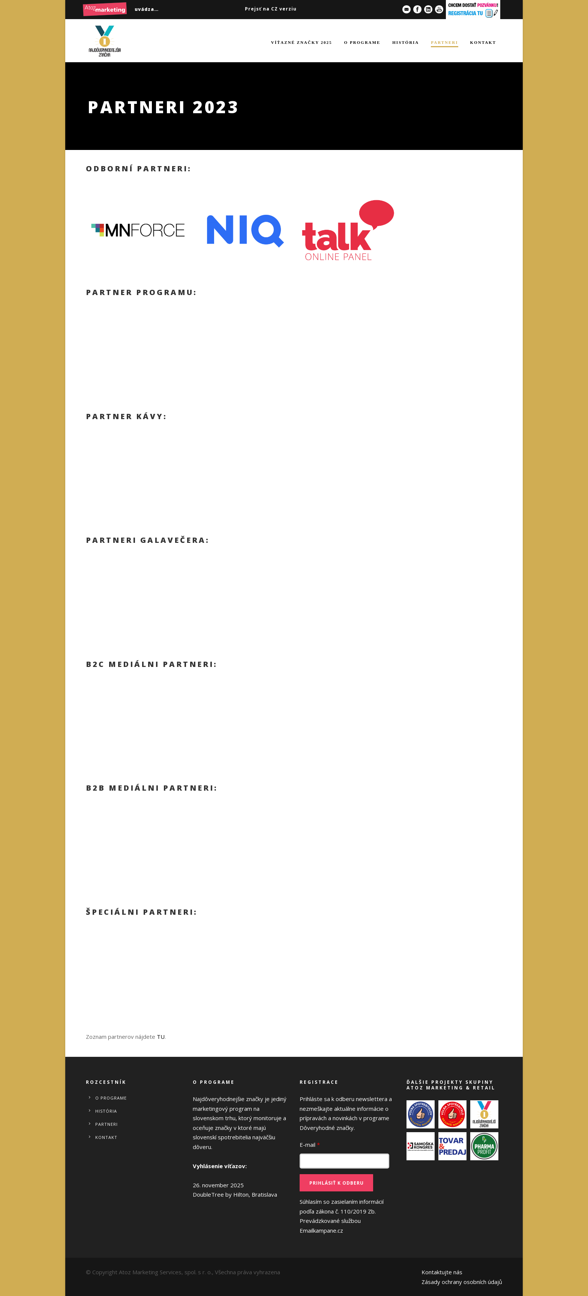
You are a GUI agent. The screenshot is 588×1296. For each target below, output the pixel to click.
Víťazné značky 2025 (301, 42)
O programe (362, 42)
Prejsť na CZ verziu (271, 9)
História (405, 42)
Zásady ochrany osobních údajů (462, 1282)
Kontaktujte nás (442, 1272)
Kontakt (483, 42)
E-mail (310, 1144)
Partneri (444, 42)
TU (161, 1036)
